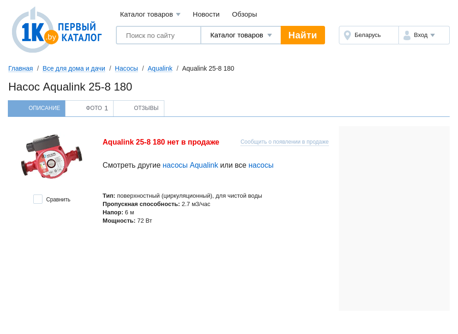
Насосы (126, 68)
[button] (424, 35)
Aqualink (160, 68)
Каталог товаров (150, 14)
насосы (260, 165)
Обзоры (244, 14)
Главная (20, 68)
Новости (206, 14)
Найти (303, 35)
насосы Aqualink (190, 165)
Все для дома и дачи (73, 68)
